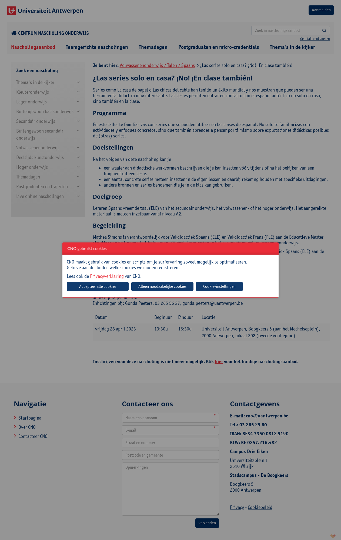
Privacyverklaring (107, 276)
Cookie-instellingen (219, 286)
